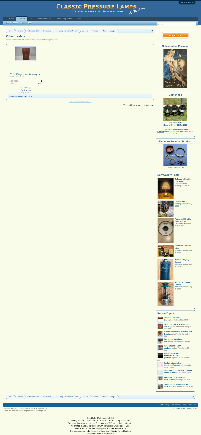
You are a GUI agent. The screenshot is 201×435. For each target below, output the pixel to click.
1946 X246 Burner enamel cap (176, 324)
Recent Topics (165, 313)
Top (195, 405)
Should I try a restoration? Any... (177, 384)
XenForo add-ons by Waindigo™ (17, 411)
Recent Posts (26, 23)
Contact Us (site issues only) (170, 405)
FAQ (31, 19)
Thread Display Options (80, 101)
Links (79, 19)
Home (11, 19)
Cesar (177, 204)
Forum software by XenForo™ (26, 408)
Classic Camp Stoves (64, 19)
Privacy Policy (192, 408)
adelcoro (178, 250)
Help (184, 405)
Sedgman (26, 90)
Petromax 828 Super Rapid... (175, 377)
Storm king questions (173, 339)
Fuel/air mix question (172, 363)
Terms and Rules (178, 408)
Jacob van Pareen (171, 365)
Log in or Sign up (186, 2)
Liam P (178, 183)
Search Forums (12, 23)
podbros (167, 358)
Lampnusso (180, 223)
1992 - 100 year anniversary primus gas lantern (33, 74)
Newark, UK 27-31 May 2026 (175, 125)
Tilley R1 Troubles (171, 318)
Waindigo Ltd (41, 411)
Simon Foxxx (169, 372)
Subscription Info (44, 19)
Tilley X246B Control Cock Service (178, 370)
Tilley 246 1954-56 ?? (172, 346)
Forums (22, 19)
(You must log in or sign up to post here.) (138, 105)
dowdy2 (12, 77)
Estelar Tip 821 (181, 202)
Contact (161, 132)
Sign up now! (175, 35)
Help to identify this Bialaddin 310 (178, 332)
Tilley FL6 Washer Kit (175, 166)
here (186, 129)
